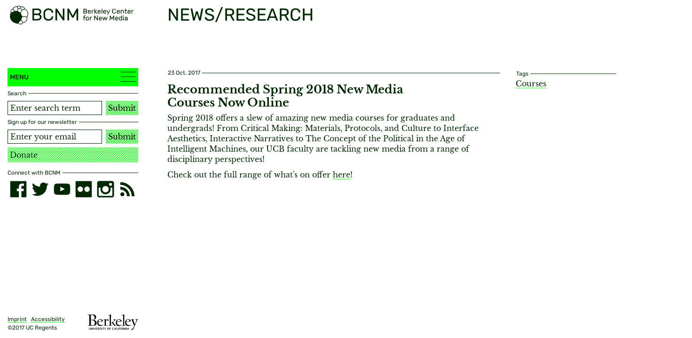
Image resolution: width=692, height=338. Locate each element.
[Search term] (55, 108)
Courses (531, 83)
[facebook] (18, 189)
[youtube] (62, 189)
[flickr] (83, 189)
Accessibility (48, 319)
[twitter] (40, 189)
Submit (122, 108)
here (341, 174)
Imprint (17, 319)
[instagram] (105, 189)
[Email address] (55, 137)
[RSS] (127, 189)
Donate (24, 155)
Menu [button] (73, 77)
